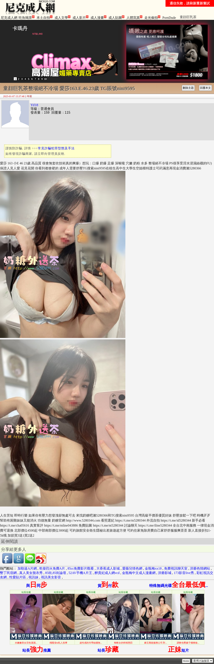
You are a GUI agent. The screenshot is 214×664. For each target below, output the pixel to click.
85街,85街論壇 (55, 573)
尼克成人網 (9, 17)
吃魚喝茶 (26, 17)
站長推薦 (36, 650)
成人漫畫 (98, 17)
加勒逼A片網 (27, 568)
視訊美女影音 (51, 577)
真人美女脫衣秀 (31, 573)
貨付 (108, 586)
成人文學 (62, 17)
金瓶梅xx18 (153, 568)
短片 (178, 650)
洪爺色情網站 (200, 568)
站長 (108, 650)
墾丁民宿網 (8, 573)
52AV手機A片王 (80, 573)
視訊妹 (33, 577)
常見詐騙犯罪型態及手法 (56, 148)
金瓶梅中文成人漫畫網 (138, 573)
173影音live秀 (184, 573)
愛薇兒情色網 (132, 568)
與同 (36, 586)
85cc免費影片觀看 (81, 568)
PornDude (169, 17)
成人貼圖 (116, 17)
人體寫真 (134, 17)
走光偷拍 (152, 17)
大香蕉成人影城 (108, 568)
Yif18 (34, 105)
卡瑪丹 (20, 28)
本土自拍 (44, 17)
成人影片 (80, 17)
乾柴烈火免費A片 (52, 568)
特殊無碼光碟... (178, 586)
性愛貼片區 (17, 577)
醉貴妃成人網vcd (107, 573)
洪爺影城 (164, 573)
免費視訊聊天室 (175, 568)
